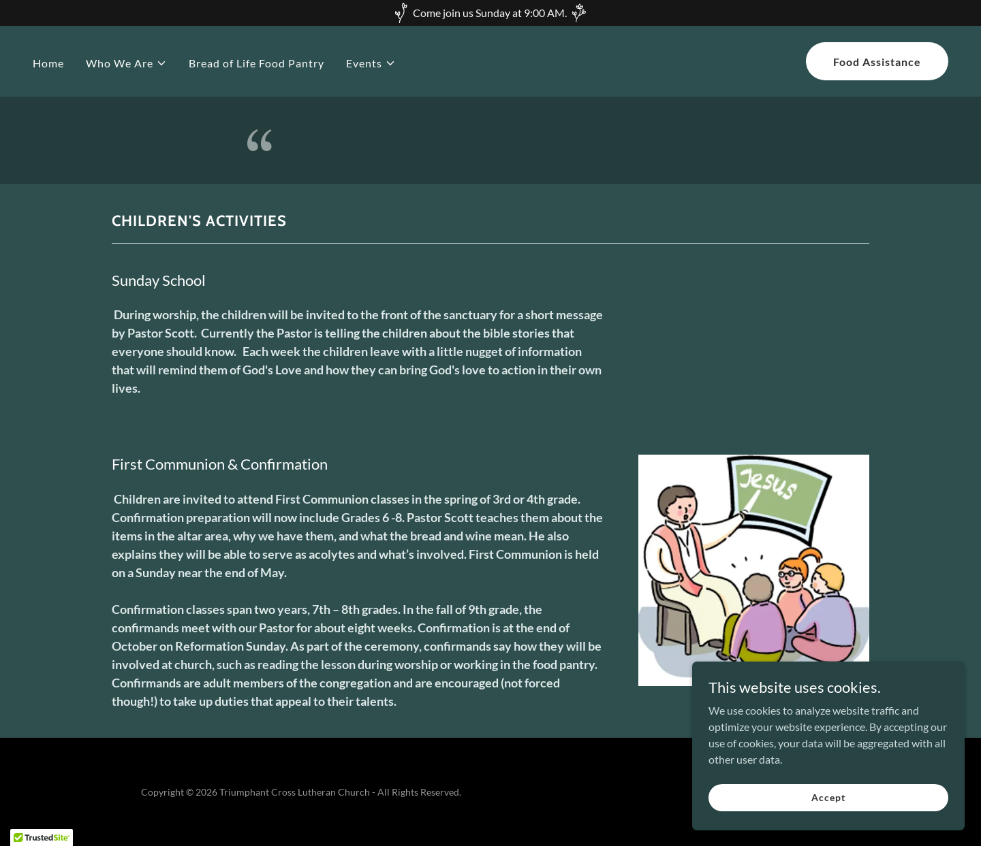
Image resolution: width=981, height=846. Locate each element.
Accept (828, 797)
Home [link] (48, 62)
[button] (126, 63)
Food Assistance (877, 61)
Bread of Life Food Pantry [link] (256, 62)
